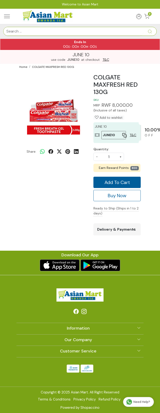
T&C (106, 60)
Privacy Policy (84, 399)
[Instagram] (84, 312)
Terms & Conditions (54, 399)
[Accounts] (139, 16)
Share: (31, 151)
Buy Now (117, 195)
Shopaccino (90, 407)
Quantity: (101, 149)
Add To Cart (117, 182)
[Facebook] (76, 312)
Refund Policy (109, 399)
